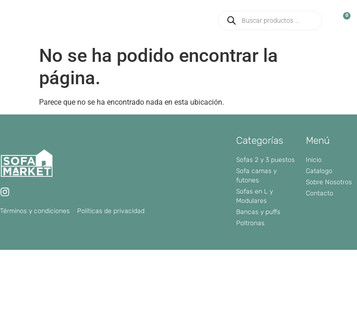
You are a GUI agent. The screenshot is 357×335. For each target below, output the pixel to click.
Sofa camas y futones (256, 175)
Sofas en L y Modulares (254, 196)
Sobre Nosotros (329, 182)
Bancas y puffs (258, 212)
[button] (199, 20)
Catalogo (319, 171)
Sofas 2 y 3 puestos (265, 160)
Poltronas (250, 223)
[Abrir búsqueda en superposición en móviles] (270, 20)
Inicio (314, 160)
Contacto (319, 193)
